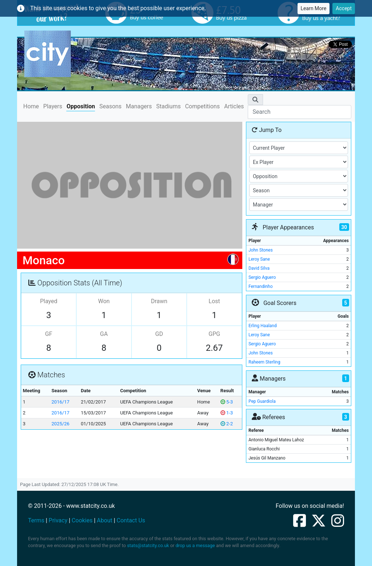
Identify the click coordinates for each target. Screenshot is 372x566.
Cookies (82, 520)
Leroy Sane (259, 259)
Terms (36, 520)
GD (159, 333)
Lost (214, 301)
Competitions (202, 106)
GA (104, 333)
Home (31, 106)
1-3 (227, 413)
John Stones (260, 250)
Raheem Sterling (264, 362)
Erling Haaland (262, 325)
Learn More (314, 8)
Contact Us (131, 520)
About (105, 520)
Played (48, 301)
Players (52, 106)
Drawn (159, 301)
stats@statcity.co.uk (148, 545)
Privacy (58, 520)
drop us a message (195, 545)
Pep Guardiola (262, 401)
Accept (344, 8)
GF (48, 333)
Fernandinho (260, 286)
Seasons (110, 106)
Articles (234, 106)
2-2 (227, 423)
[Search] (299, 112)
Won (104, 301)
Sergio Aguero (262, 277)
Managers (139, 106)
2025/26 (60, 423)
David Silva (259, 268)
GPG (214, 333)
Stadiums (168, 106)
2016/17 (60, 402)
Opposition (80, 106)
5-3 (227, 402)
